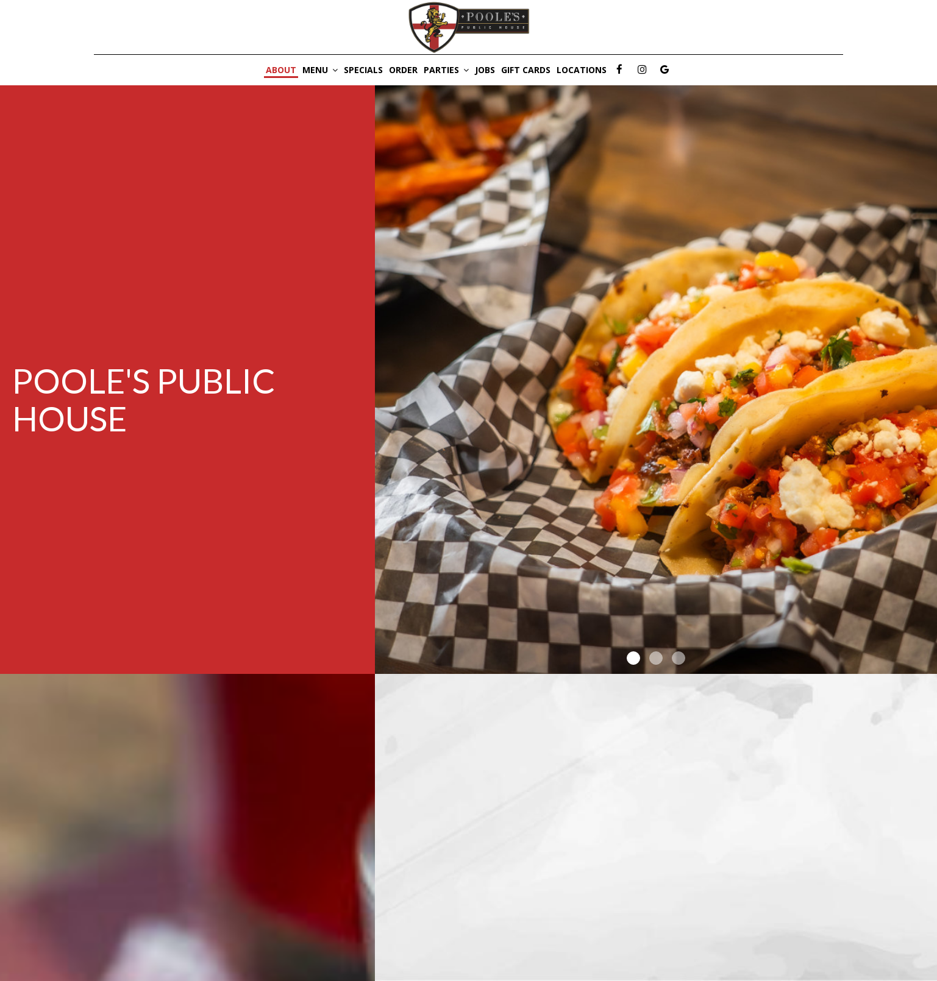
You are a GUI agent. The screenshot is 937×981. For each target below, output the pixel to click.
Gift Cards (525, 70)
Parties (446, 70)
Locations (582, 70)
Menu (320, 70)
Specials (363, 70)
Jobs (485, 70)
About (281, 70)
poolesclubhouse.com (465, 919)
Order (403, 70)
